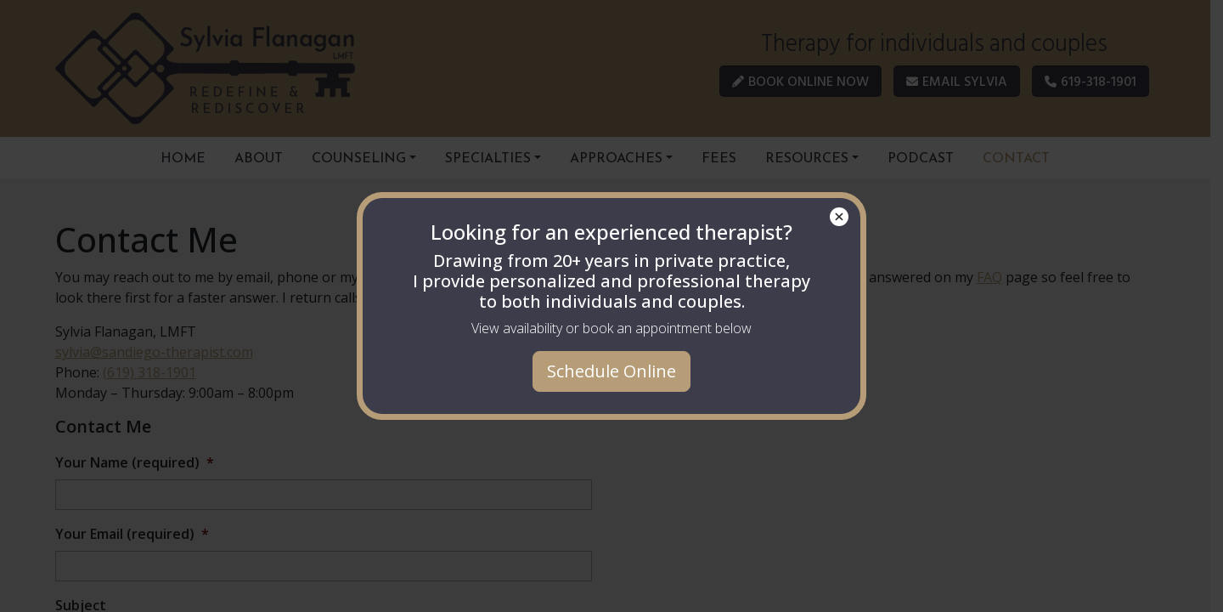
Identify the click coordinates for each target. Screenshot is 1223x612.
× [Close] (839, 216)
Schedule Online (611, 371)
